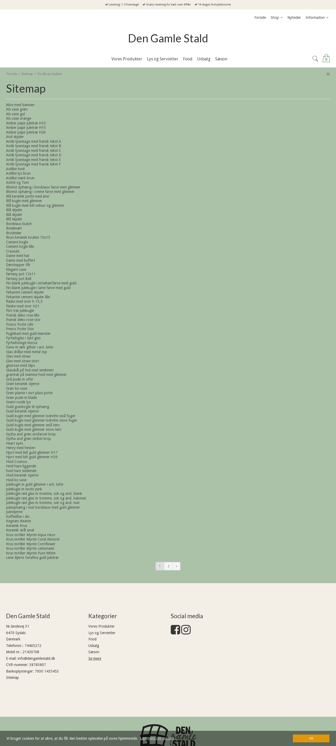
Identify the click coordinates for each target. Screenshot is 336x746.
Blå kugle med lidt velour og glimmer (35, 205)
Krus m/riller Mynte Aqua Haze (30, 535)
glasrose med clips (20, 365)
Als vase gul (15, 114)
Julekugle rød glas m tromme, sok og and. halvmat (46, 498)
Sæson (93, 652)
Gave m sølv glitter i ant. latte (29, 347)
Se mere (94, 658)
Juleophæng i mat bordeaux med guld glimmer (43, 507)
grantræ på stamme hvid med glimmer (36, 374)
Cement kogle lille (20, 246)
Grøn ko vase (16, 388)
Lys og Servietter (101, 633)
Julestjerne (14, 512)
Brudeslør (13, 233)
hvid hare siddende (21, 471)
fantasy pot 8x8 (18, 279)
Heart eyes (14, 443)
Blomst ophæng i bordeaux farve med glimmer (43, 187)
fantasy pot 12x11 (21, 274)
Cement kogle (17, 242)
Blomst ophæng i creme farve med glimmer (40, 192)
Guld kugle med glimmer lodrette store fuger (41, 420)
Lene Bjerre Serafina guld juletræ (32, 557)
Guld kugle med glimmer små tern (33, 425)
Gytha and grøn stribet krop (28, 439)
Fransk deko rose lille (22, 315)
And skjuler (15, 137)
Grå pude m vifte (19, 379)
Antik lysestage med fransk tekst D (33, 155)
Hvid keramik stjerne (22, 475)
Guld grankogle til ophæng (27, 407)
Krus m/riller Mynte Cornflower (30, 544)
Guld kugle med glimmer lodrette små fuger (40, 416)
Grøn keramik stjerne (22, 384)
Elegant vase (16, 269)
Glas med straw (18, 356)
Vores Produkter (101, 626)
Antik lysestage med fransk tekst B (33, 146)
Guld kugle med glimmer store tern (33, 429)
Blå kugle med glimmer (24, 201)
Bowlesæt (14, 228)
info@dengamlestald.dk (36, 658)
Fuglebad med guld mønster (28, 333)
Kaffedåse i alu (18, 516)
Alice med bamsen (20, 105)
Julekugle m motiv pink (24, 489)
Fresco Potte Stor (20, 329)
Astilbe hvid (15, 169)
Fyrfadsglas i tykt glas (23, 338)
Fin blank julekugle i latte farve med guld (38, 288)
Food (92, 639)
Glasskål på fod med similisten (30, 370)
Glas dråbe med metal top (26, 352)
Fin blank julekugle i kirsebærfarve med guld (41, 283)
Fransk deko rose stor (23, 320)
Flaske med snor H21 (22, 306)
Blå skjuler (14, 210)
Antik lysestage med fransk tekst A (33, 141)
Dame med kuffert (20, 260)
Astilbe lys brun (18, 173)
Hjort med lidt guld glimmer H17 (32, 452)
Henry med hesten (20, 448)
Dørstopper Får (18, 265)
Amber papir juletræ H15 (26, 127)
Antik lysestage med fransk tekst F (33, 164)
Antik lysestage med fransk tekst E (33, 160)
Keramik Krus (16, 526)
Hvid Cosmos (16, 462)
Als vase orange (18, 118)
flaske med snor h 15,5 (24, 301)
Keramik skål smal (20, 530)
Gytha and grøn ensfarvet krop (31, 434)
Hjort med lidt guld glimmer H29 (32, 457)
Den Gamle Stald (168, 38)
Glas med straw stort (22, 361)
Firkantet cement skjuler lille (28, 297)
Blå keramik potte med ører (27, 196)
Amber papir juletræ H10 (26, 123)
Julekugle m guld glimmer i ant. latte (34, 484)
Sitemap (12, 677)
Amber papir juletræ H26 (26, 132)
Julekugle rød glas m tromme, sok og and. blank (44, 493)
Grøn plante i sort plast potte (29, 393)
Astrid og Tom (17, 182)
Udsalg (93, 646)
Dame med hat (17, 256)
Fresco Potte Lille (19, 324)
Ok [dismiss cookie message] (311, 738)
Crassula (12, 251)
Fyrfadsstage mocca (21, 343)
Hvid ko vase (16, 480)
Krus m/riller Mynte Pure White (30, 553)
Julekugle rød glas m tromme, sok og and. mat (42, 503)
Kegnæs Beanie (18, 521)
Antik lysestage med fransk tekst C (33, 150)
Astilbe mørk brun (20, 178)
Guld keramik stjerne (22, 411)
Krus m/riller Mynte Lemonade (30, 548)
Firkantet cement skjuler (25, 292)
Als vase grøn (16, 109)
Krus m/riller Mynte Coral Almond (32, 539)
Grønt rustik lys (18, 402)
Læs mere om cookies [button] (157, 738)
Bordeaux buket (19, 224)
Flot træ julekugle (20, 310)
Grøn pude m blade (21, 397)
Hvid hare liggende (21, 466)
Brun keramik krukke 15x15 (28, 237)
